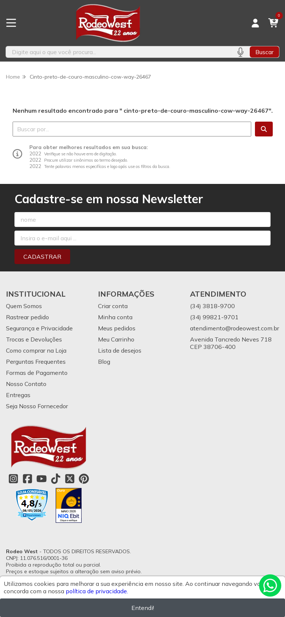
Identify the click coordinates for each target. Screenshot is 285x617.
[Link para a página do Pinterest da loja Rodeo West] (84, 479)
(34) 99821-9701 (214, 317)
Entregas (18, 395)
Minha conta (115, 317)
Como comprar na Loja (36, 350)
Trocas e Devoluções (34, 339)
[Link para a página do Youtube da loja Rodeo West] (41, 479)
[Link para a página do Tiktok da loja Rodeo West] (55, 479)
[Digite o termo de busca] (118, 51)
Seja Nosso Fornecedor (37, 406)
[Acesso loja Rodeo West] (255, 23)
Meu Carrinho (116, 339)
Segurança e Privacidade (39, 328)
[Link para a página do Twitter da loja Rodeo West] (70, 479)
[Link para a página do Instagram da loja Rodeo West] (13, 479)
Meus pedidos (116, 328)
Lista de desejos (119, 350)
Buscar (264, 52)
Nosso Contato (26, 383)
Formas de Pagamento (37, 372)
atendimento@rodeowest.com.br (234, 328)
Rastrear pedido (27, 317)
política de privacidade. (97, 591)
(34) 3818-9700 (212, 306)
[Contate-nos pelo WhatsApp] (270, 585)
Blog (104, 361)
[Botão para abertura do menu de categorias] (11, 23)
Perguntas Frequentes (36, 361)
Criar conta (113, 306)
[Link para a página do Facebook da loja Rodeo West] (27, 479)
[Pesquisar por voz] (240, 51)
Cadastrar (42, 256)
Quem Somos (24, 306)
